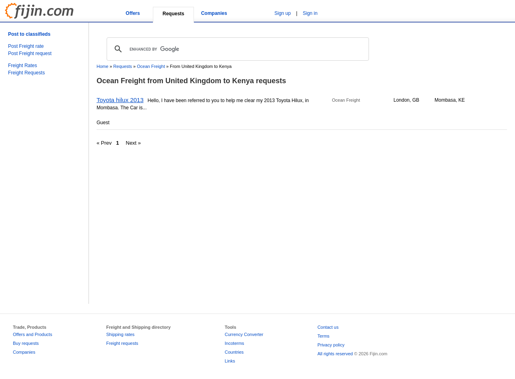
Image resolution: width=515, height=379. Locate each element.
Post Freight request (30, 53)
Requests (122, 66)
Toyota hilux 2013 (120, 99)
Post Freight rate (26, 46)
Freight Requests (26, 73)
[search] (237, 49)
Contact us (328, 327)
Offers (133, 13)
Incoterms (234, 343)
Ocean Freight (151, 66)
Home (102, 66)
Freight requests (122, 343)
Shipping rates (120, 334)
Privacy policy (330, 344)
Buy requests (26, 343)
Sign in (310, 13)
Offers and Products (32, 334)
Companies (214, 13)
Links (230, 361)
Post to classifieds (29, 34)
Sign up (282, 13)
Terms (323, 336)
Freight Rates (22, 65)
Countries (234, 352)
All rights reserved (335, 353)
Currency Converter (244, 334)
